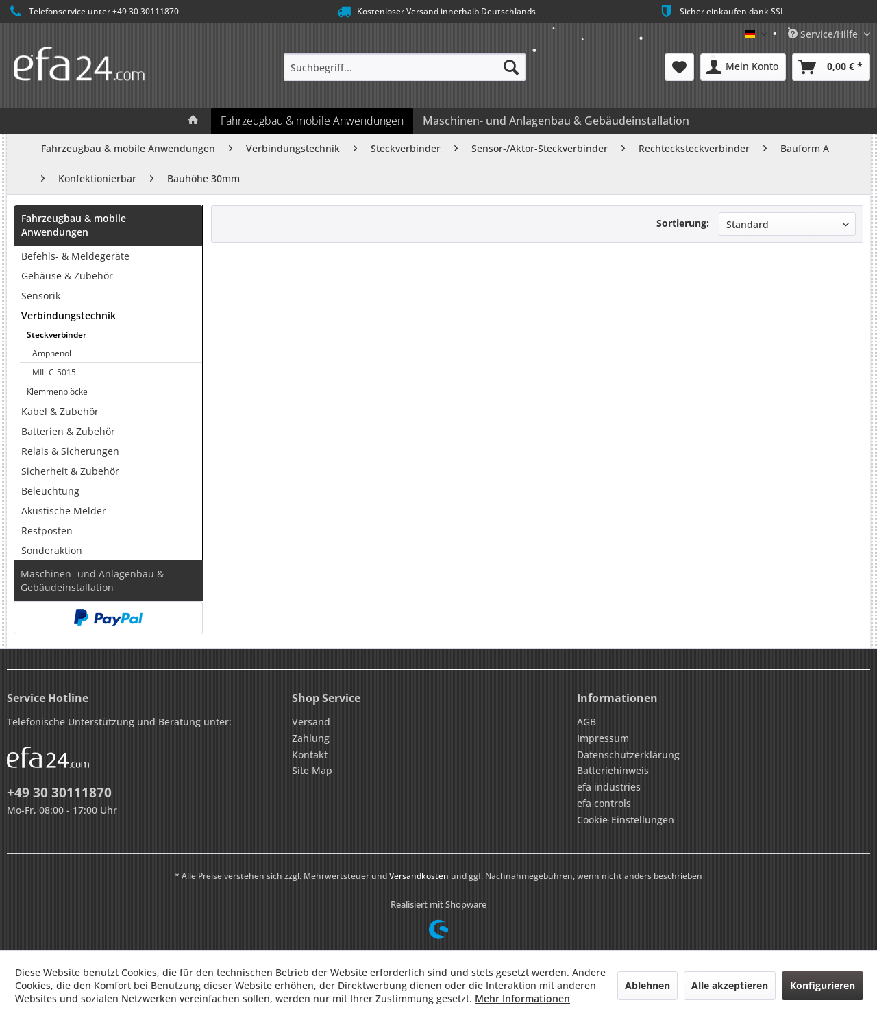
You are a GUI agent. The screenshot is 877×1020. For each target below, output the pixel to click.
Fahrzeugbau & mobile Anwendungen (73, 225)
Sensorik (40, 295)
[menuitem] (405, 67)
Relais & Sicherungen (70, 451)
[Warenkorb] (831, 67)
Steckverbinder (56, 334)
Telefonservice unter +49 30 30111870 (93, 11)
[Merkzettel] (679, 67)
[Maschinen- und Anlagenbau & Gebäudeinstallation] (556, 121)
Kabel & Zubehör (60, 411)
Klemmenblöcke (57, 391)
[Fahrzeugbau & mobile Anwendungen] (312, 121)
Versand (311, 721)
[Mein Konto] (743, 67)
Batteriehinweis (613, 770)
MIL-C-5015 (54, 372)
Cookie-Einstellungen (625, 819)
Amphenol (51, 353)
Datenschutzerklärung (628, 754)
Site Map (312, 770)
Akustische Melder (63, 510)
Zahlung (311, 738)
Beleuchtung (50, 490)
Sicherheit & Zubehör (70, 470)
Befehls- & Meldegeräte (75, 255)
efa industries (609, 786)
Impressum (603, 738)
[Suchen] (511, 67)
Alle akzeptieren (729, 985)
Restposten (47, 530)
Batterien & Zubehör (68, 431)
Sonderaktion (51, 550)
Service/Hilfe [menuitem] (824, 33)
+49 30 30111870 (59, 792)
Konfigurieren (822, 985)
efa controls (604, 803)
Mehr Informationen (522, 998)
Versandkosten (419, 876)
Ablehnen (647, 985)
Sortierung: (682, 222)
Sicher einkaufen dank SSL (721, 11)
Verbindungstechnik (68, 315)
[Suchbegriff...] (405, 67)
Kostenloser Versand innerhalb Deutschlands (435, 11)
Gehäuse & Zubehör (67, 275)
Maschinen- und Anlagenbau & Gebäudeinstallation (92, 580)
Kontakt (310, 754)
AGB (586, 721)
